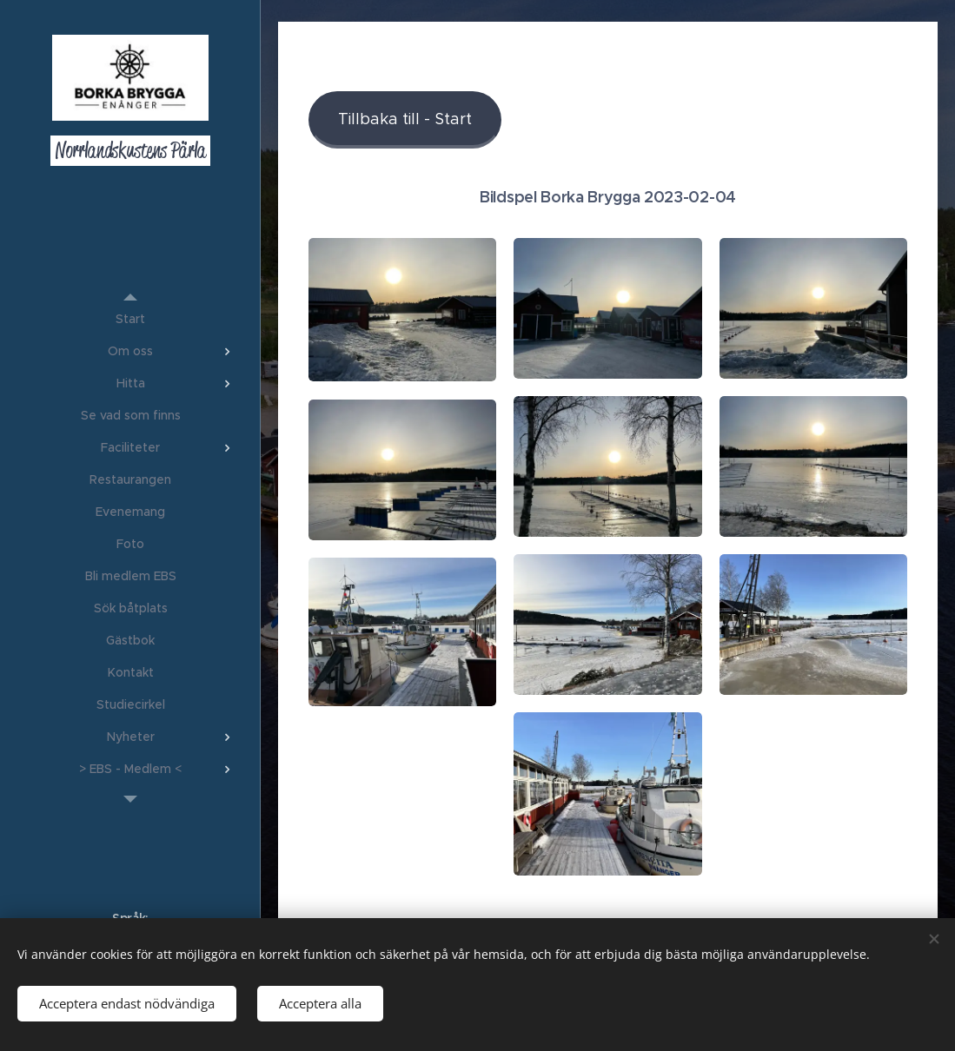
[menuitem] (130, 319)
